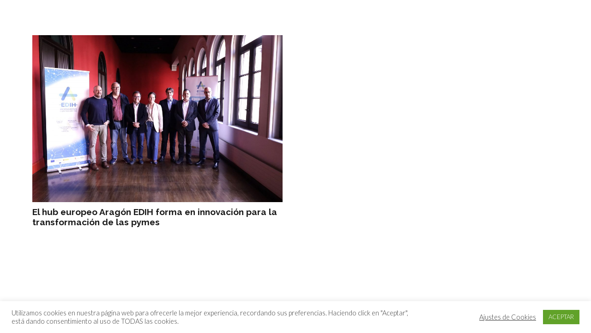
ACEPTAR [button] (561, 317)
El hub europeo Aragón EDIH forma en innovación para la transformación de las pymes (154, 217)
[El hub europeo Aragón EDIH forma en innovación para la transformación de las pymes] (157, 118)
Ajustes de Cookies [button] (507, 317)
